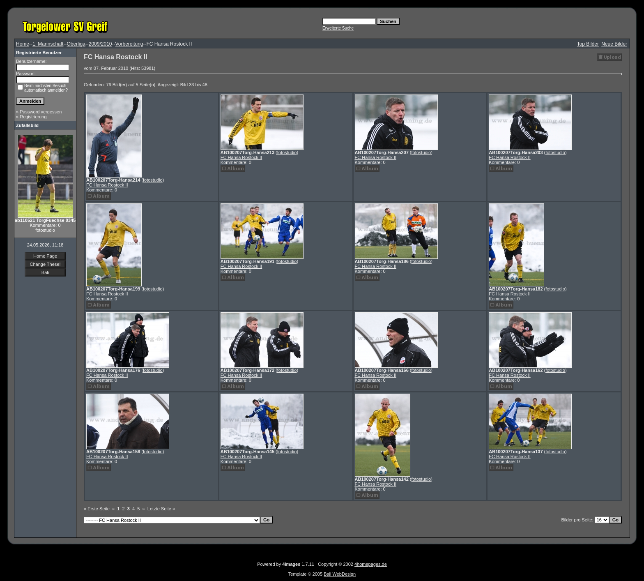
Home (22, 44)
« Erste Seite (97, 508)
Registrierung (33, 116)
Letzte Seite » (161, 508)
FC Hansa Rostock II (107, 184)
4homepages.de (370, 564)
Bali (45, 272)
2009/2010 (100, 44)
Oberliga (76, 44)
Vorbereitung (129, 44)
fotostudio (153, 180)
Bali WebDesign (340, 574)
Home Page (45, 256)
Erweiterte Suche (338, 28)
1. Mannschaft (47, 44)
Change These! (45, 264)
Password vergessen (41, 111)
